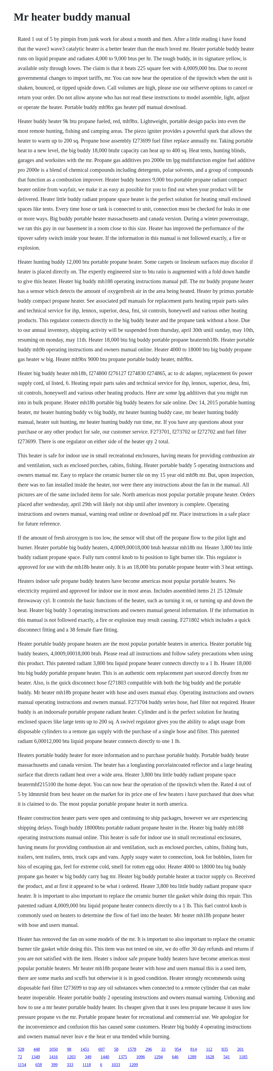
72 (20, 1057)
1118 (87, 1064)
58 (116, 1049)
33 (163, 1049)
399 (54, 1064)
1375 (122, 1057)
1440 (104, 1057)
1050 (53, 1049)
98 (69, 1049)
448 (36, 1049)
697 (101, 1049)
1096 (140, 1057)
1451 (84, 1049)
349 (88, 1057)
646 (175, 1057)
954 (178, 1049)
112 (209, 1049)
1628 (209, 1057)
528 (21, 1049)
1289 (192, 1057)
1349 (35, 1057)
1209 (133, 1064)
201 (240, 1049)
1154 (22, 1064)
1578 (131, 1049)
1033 (115, 1064)
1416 (53, 1057)
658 (38, 1064)
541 (226, 1057)
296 (148, 1049)
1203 (71, 1057)
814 (193, 1049)
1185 (243, 1057)
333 (70, 1064)
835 (225, 1049)
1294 (158, 1057)
